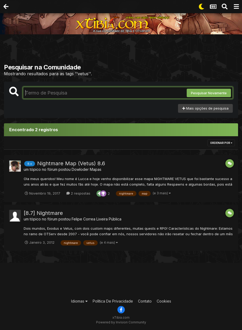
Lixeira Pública (108, 219)
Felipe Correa (83, 219)
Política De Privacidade (113, 301)
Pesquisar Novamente (209, 93)
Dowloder (80, 169)
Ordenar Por (221, 142)
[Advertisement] (122, 50)
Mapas (95, 169)
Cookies (164, 301)
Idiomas (79, 301)
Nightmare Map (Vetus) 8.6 (71, 163)
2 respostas (78, 193)
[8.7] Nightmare (43, 213)
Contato (145, 301)
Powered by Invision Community (121, 322)
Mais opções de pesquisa (205, 108)
